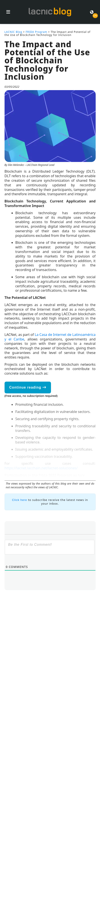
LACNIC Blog (13, 32)
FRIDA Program (36, 32)
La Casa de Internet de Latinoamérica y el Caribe (50, 337)
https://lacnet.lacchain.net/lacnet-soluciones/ (41, 468)
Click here (19, 500)
